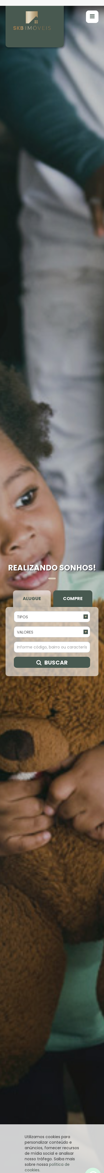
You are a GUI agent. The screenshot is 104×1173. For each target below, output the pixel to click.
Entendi (52, 1163)
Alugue (32, 399)
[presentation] (13, 1071)
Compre (73, 399)
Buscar (52, 464)
